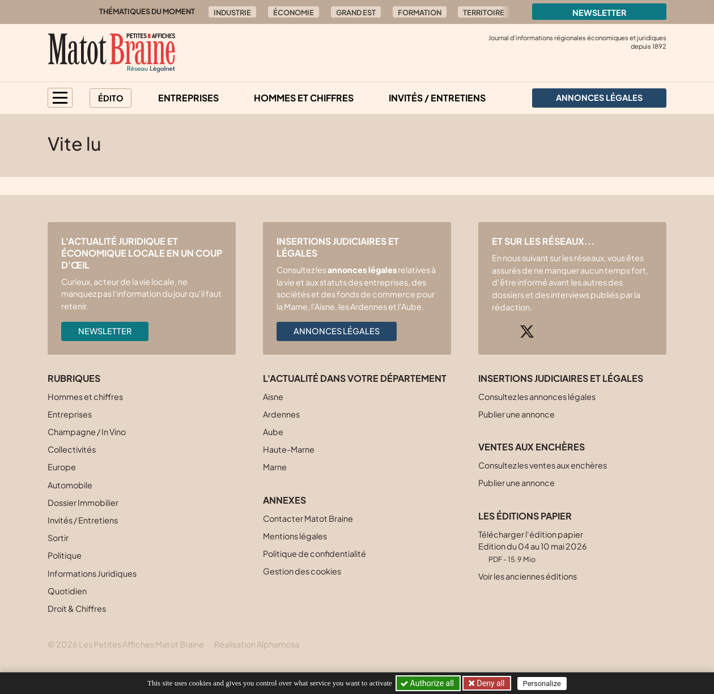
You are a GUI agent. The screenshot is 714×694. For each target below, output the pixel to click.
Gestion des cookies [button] (302, 571)
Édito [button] (111, 98)
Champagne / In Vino (87, 432)
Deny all (489, 683)
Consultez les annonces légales (537, 396)
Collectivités (72, 449)
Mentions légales (295, 536)
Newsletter (599, 12)
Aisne (273, 396)
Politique (65, 555)
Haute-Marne (288, 449)
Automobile (70, 485)
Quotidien (67, 591)
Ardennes (281, 414)
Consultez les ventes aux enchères (542, 465)
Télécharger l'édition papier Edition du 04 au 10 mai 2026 (532, 546)
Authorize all (428, 683)
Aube (273, 432)
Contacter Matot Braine (308, 518)
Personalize (542, 683)
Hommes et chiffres (304, 98)
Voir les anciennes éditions (527, 576)
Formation (419, 12)
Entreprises (188, 98)
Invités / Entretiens (437, 98)
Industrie (232, 12)
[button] (60, 98)
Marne (275, 467)
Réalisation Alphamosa (256, 644)
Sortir (58, 538)
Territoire (483, 12)
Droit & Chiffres (77, 608)
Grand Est (356, 12)
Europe (62, 467)
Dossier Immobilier (83, 502)
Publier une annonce (516, 414)
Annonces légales (337, 331)
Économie (293, 12)
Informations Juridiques (92, 573)
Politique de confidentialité (314, 553)
